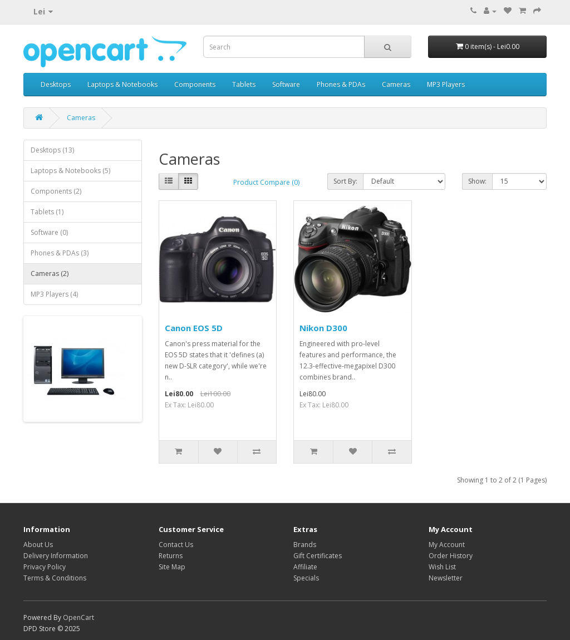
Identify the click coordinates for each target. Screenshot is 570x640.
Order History (451, 555)
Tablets (243, 84)
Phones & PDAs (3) (60, 253)
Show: (477, 181)
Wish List (442, 567)
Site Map (172, 567)
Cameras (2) (49, 273)
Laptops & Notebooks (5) (70, 170)
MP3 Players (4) (54, 294)
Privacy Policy (44, 567)
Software (286, 84)
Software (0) (49, 232)
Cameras (396, 84)
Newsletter (446, 578)
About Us (38, 544)
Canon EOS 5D (194, 327)
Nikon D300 (323, 327)
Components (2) (56, 191)
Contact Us (176, 544)
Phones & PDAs (341, 84)
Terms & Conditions (54, 578)
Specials (306, 578)
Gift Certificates (317, 555)
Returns (171, 555)
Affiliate (305, 567)
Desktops (56, 84)
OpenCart (78, 617)
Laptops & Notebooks (122, 84)
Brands (304, 544)
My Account (447, 544)
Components (194, 84)
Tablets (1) (47, 211)
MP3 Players (446, 84)
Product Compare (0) (266, 182)
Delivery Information (55, 555)
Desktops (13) (52, 150)
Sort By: (345, 181)
